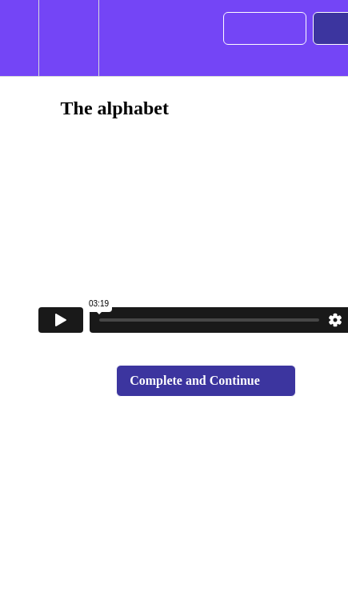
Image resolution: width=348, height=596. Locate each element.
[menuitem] (68, 38)
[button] (19, 38)
